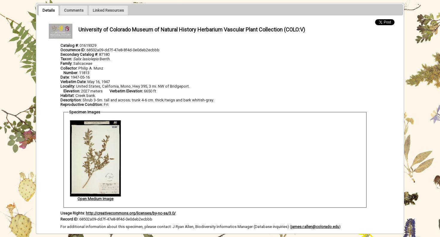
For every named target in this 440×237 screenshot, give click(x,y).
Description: (71, 100)
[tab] (48, 10)
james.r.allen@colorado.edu (315, 226)
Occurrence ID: (73, 50)
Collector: (69, 68)
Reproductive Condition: (81, 104)
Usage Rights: (72, 213)
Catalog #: (70, 45)
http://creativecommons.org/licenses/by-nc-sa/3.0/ (131, 213)
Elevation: (72, 91)
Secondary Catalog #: (79, 54)
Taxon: (66, 59)
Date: (65, 77)
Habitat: (67, 95)
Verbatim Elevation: (126, 91)
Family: (66, 63)
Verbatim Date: (73, 82)
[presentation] (49, 10)
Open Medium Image (95, 198)
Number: (71, 72)
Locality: (67, 86)
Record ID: (69, 219)
